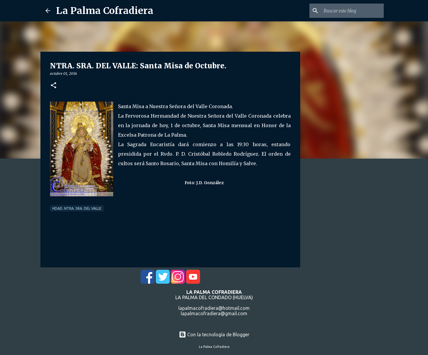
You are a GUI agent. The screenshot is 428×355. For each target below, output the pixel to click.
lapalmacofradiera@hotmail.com (214, 308)
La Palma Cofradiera (104, 11)
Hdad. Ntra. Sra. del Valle (76, 208)
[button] (53, 86)
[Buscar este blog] (352, 11)
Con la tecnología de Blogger (214, 334)
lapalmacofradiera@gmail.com (214, 313)
